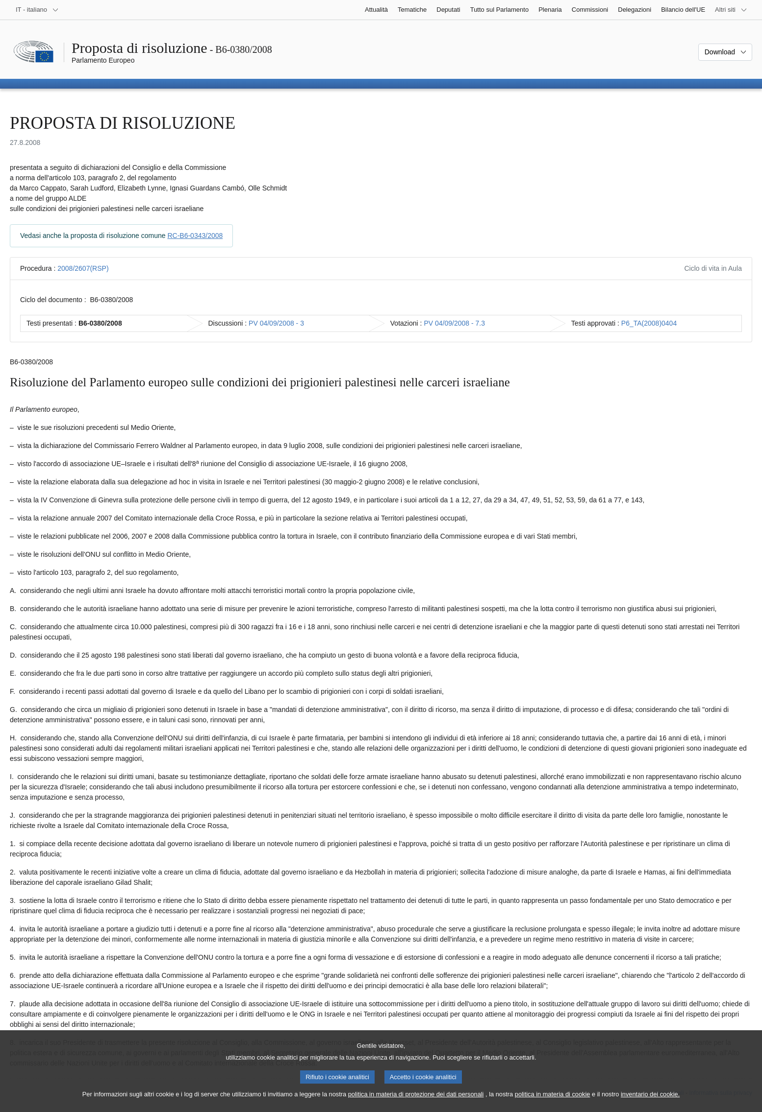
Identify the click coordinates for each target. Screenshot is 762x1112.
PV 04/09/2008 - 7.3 (454, 323)
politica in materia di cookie (552, 1102)
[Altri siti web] (731, 10)
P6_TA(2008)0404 (649, 323)
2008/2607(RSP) (82, 268)
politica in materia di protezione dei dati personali (416, 1102)
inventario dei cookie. (650, 1102)
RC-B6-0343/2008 (195, 235)
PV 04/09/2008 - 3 (276, 323)
